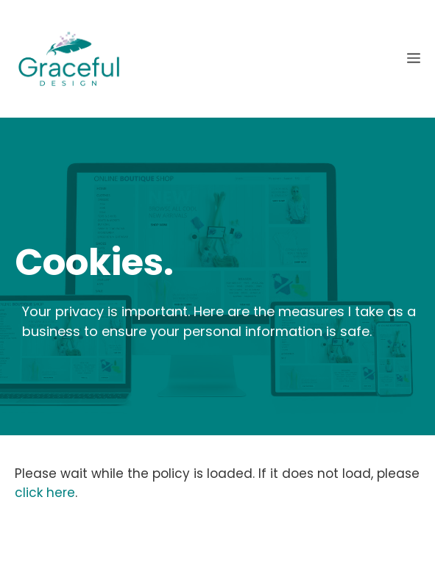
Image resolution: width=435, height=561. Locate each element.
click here (45, 492)
